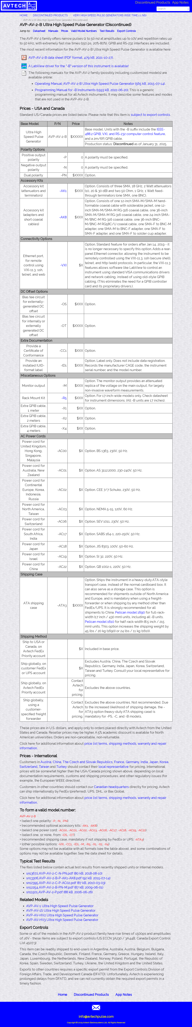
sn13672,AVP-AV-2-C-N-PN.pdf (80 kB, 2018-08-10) (64, 873)
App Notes (180, 2)
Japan (153, 762)
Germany (132, 762)
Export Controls (126, 31)
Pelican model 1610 (99, 622)
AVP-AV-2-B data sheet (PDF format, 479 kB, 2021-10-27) (70, 58)
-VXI (63, 265)
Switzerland (28, 767)
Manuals (53, 31)
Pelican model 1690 (130, 612)
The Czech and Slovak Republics (88, 762)
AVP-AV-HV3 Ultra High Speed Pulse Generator (62, 920)
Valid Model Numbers (84, 31)
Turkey (61, 767)
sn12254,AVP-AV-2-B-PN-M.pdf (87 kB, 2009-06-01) (64, 887)
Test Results (106, 31)
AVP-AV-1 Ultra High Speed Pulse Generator (59, 906)
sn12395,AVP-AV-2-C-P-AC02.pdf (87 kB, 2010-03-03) (65, 883)
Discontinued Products (152, 2)
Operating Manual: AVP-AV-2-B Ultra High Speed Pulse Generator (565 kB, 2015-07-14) (100, 84)
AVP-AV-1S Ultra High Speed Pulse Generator (60, 910)
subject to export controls (150, 115)
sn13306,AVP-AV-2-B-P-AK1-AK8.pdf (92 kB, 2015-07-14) (68, 878)
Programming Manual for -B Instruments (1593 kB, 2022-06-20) (81, 90)
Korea (164, 762)
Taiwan (44, 767)
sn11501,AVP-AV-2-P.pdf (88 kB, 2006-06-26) (59, 892)
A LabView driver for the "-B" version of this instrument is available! (78, 66)
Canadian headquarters (111, 787)
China (57, 762)
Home (62, 995)
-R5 (64, 398)
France (119, 762)
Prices (64, 31)
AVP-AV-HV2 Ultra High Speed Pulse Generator (62, 915)
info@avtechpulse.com (96, 1017)
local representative (114, 767)
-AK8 (63, 217)
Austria (45, 762)
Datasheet (39, 31)
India (144, 762)
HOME (24, 15)
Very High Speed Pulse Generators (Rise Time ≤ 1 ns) (110, 15)
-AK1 (63, 191)
